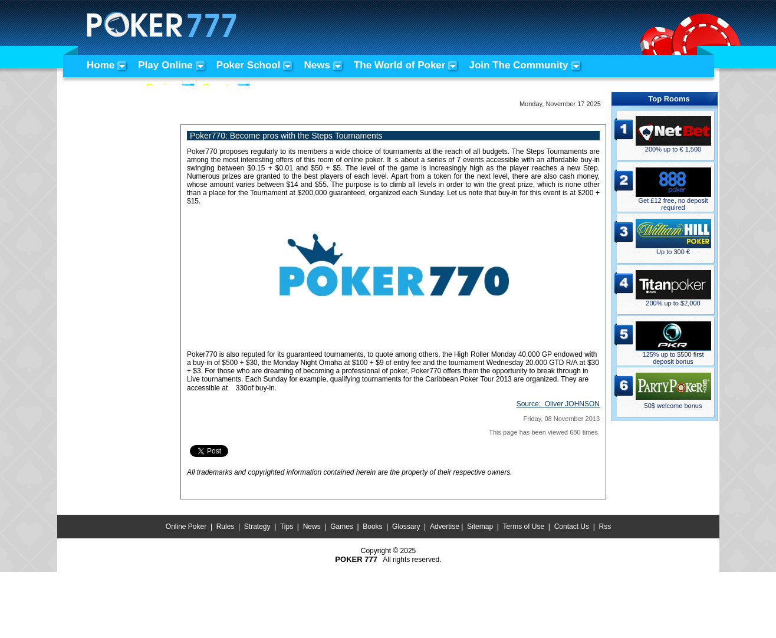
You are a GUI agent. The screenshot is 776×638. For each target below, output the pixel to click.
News (317, 65)
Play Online (165, 65)
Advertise (444, 526)
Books (372, 526)
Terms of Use (524, 526)
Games (341, 526)
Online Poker (186, 526)
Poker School (248, 65)
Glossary (406, 526)
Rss (605, 526)
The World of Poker (400, 65)
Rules (225, 526)
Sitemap (480, 526)
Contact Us (571, 526)
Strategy (257, 526)
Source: (558, 404)
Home (100, 65)
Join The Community (518, 65)
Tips (286, 526)
